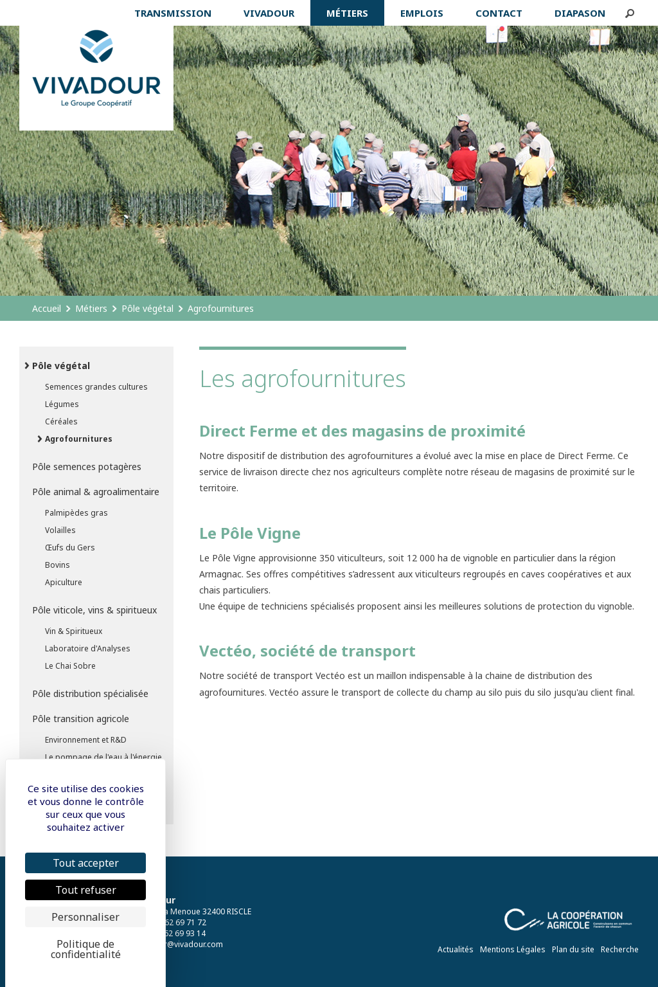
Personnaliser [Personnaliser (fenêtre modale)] (85, 917)
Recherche (620, 949)
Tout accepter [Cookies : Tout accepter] (86, 863)
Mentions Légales (513, 949)
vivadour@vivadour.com (179, 944)
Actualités (456, 949)
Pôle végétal (147, 308)
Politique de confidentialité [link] (86, 949)
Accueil (46, 308)
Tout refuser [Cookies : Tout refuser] (85, 890)
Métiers (91, 308)
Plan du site (573, 949)
